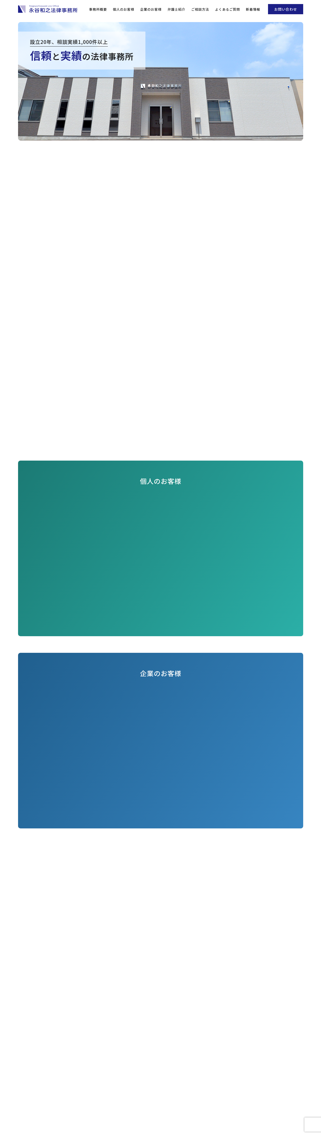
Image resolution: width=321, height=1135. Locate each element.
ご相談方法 (200, 9)
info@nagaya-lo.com (168, 1106)
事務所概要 (98, 9)
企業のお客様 (151, 9)
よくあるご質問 (227, 9)
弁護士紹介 (176, 9)
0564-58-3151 (165, 1100)
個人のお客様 (123, 9)
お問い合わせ (285, 9)
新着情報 (253, 9)
